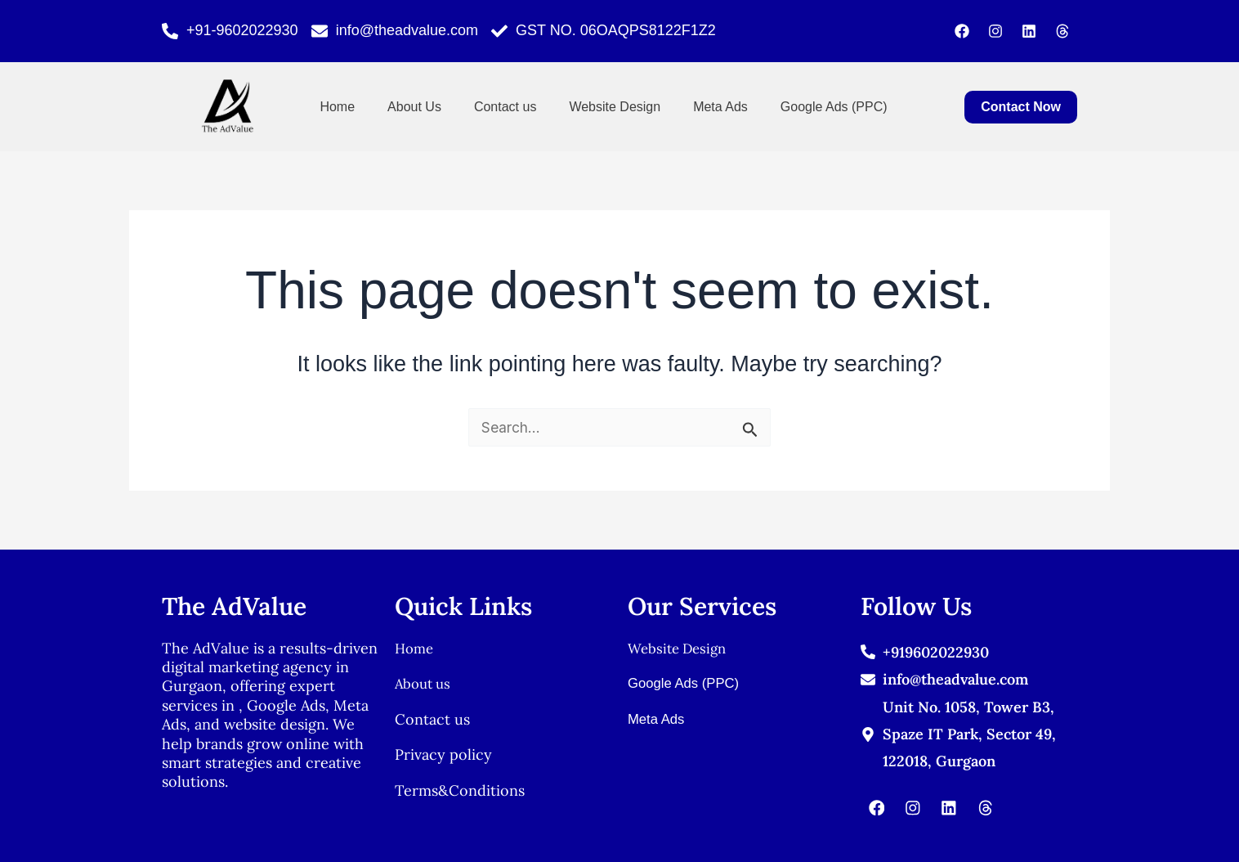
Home (337, 107)
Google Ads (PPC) (834, 107)
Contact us (505, 107)
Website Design (614, 107)
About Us (414, 107)
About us (425, 683)
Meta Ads (720, 107)
